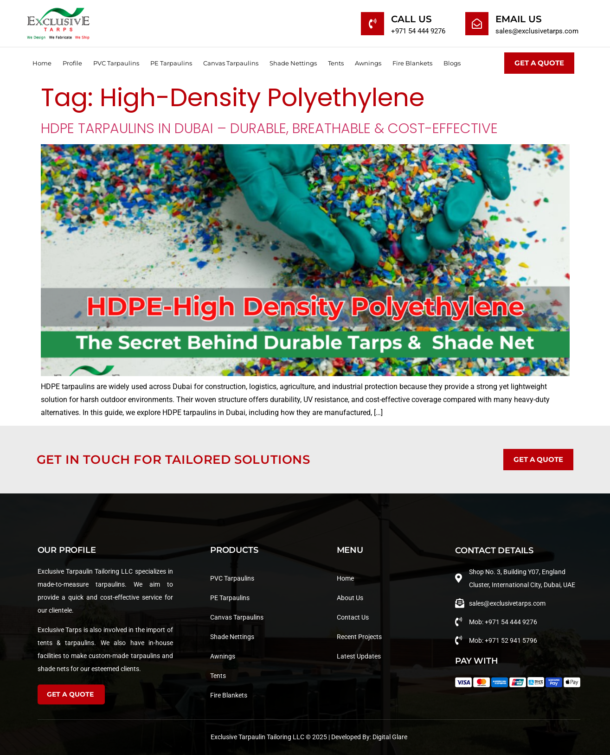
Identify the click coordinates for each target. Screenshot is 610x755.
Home (41, 63)
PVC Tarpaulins (116, 63)
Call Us (411, 19)
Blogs (452, 63)
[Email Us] (476, 23)
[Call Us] (372, 23)
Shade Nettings (293, 63)
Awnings (368, 63)
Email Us (518, 19)
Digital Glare (389, 737)
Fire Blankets (412, 63)
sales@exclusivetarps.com (536, 31)
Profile (72, 63)
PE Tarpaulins (171, 63)
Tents (336, 63)
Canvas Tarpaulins (230, 63)
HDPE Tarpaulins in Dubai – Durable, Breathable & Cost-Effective (269, 128)
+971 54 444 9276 (418, 31)
